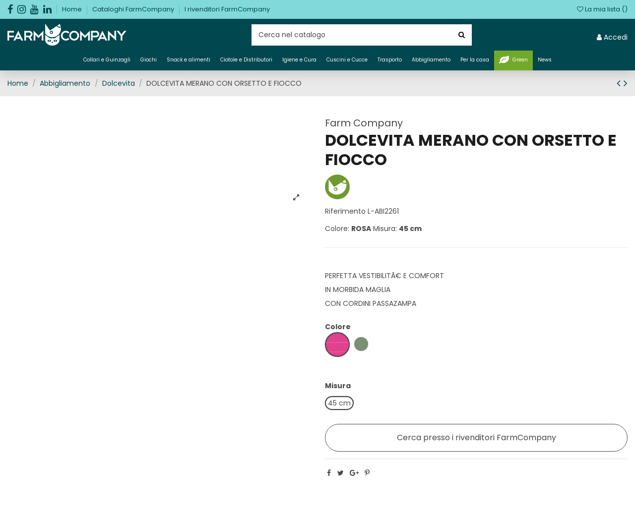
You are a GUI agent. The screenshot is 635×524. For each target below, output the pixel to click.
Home (72, 9)
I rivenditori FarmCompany (227, 9)
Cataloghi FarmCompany (134, 9)
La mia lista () (602, 9)
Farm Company (364, 123)
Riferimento (345, 211)
